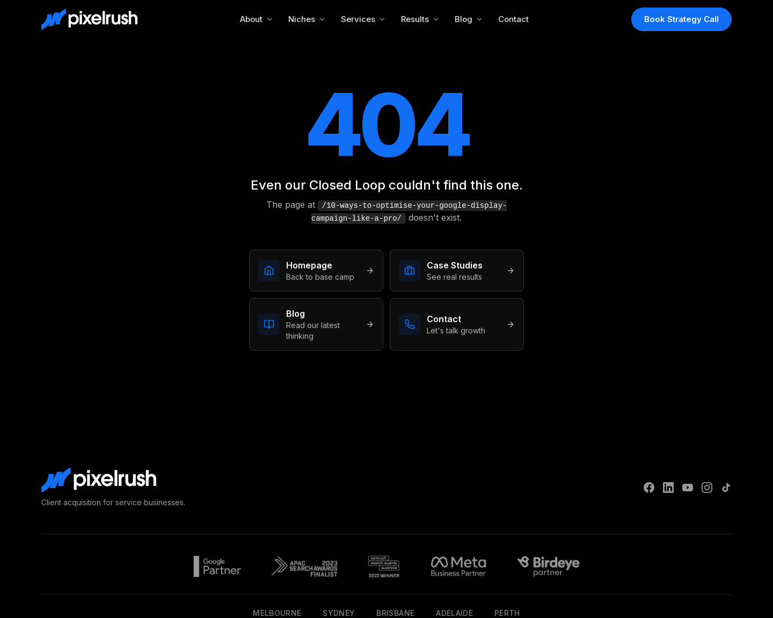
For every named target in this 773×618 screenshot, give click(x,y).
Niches (307, 19)
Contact (513, 19)
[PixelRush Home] (89, 19)
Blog (469, 19)
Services (363, 19)
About (256, 19)
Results (420, 19)
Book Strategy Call (681, 19)
